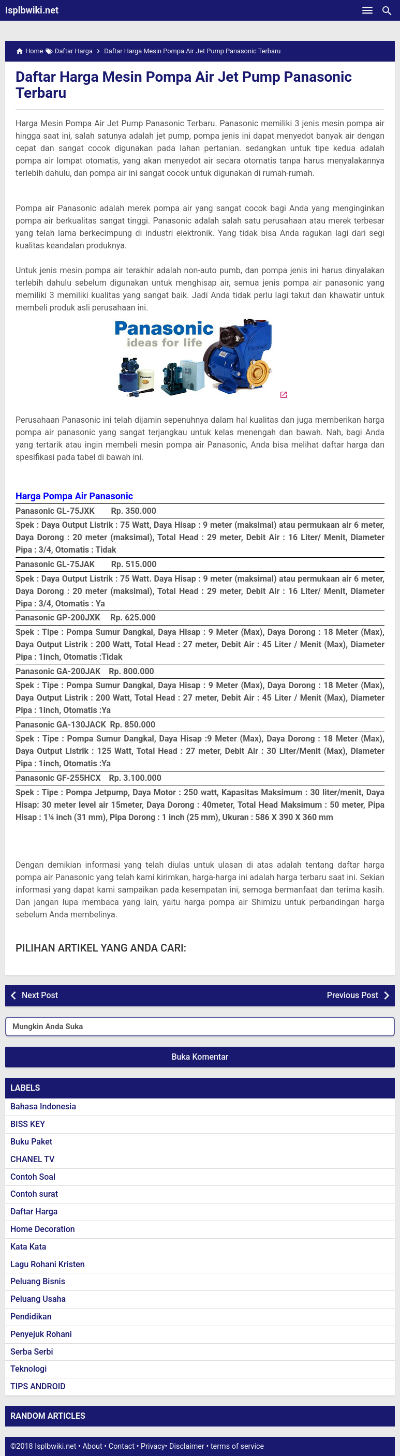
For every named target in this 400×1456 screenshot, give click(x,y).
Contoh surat (34, 1194)
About (92, 1446)
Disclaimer (186, 1446)
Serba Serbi (31, 1352)
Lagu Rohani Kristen (47, 1264)
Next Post (40, 995)
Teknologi (28, 1369)
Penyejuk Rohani (41, 1334)
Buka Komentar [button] (200, 1057)
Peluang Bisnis (37, 1281)
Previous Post (352, 995)
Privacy (153, 1446)
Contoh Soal (32, 1177)
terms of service (237, 1446)
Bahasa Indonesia (43, 1106)
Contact (122, 1446)
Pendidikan (31, 1316)
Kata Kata (28, 1247)
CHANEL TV (32, 1159)
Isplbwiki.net (31, 10)
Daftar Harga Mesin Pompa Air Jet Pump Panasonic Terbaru (184, 84)
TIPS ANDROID (38, 1386)
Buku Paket (31, 1142)
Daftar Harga (33, 1211)
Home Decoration (42, 1229)
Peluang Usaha (38, 1299)
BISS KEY (27, 1124)
